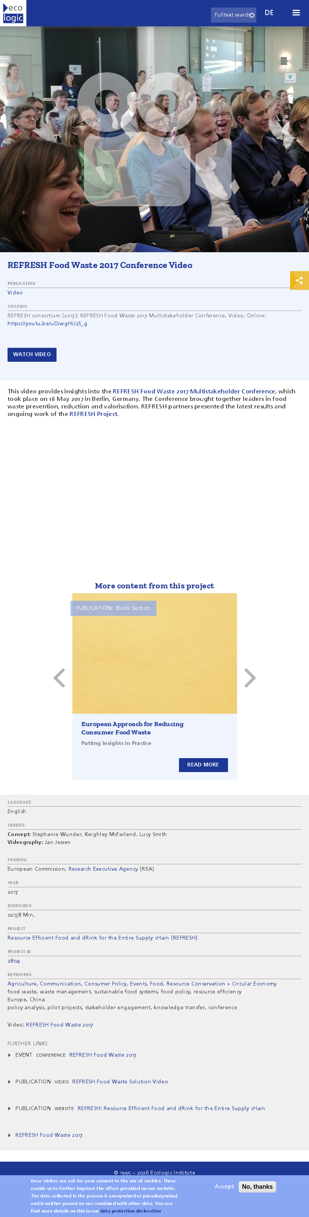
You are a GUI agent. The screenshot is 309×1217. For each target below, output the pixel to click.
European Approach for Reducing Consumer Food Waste (132, 728)
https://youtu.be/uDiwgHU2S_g (47, 323)
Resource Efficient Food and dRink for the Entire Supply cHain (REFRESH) (103, 938)
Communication (60, 984)
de (269, 13)
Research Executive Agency (103, 869)
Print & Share (299, 280)
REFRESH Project (93, 414)
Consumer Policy (105, 984)
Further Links (27, 1043)
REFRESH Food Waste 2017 (102, 1055)
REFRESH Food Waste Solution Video (120, 1081)
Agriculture (22, 984)
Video (15, 292)
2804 (14, 961)
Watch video (32, 354)
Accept (224, 1187)
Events (138, 984)
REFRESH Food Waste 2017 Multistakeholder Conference (194, 392)
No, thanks (257, 1186)
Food (156, 984)
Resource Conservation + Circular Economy (222, 984)
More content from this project (154, 585)
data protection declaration (130, 1211)
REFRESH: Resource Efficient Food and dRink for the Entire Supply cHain (171, 1108)
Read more (203, 765)
